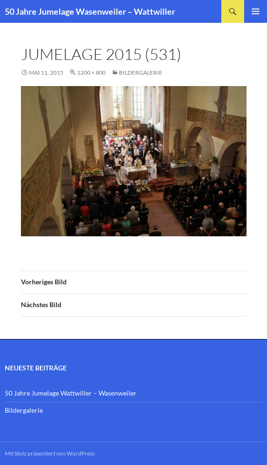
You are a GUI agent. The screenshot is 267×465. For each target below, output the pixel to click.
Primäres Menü (255, 11)
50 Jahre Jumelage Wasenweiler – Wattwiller (90, 11)
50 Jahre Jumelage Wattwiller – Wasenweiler (71, 393)
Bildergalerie (140, 72)
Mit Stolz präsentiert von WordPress (50, 453)
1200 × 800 (91, 72)
